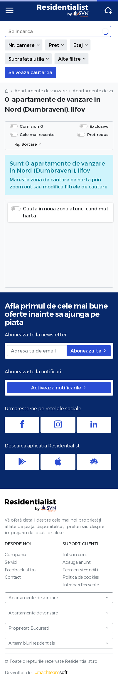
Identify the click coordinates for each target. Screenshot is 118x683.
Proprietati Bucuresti (59, 628)
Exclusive (99, 126)
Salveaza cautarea (30, 72)
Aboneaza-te (88, 350)
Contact (13, 577)
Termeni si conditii (80, 569)
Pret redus (97, 134)
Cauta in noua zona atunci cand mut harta (66, 212)
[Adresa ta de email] (37, 350)
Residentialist (30, 505)
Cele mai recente (37, 134)
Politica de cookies (81, 577)
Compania (15, 554)
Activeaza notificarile (59, 387)
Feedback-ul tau (20, 569)
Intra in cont (75, 554)
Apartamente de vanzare (40, 90)
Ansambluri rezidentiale (59, 643)
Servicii (11, 562)
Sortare (26, 144)
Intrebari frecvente (81, 584)
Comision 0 (31, 126)
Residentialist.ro (63, 11)
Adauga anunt (76, 562)
